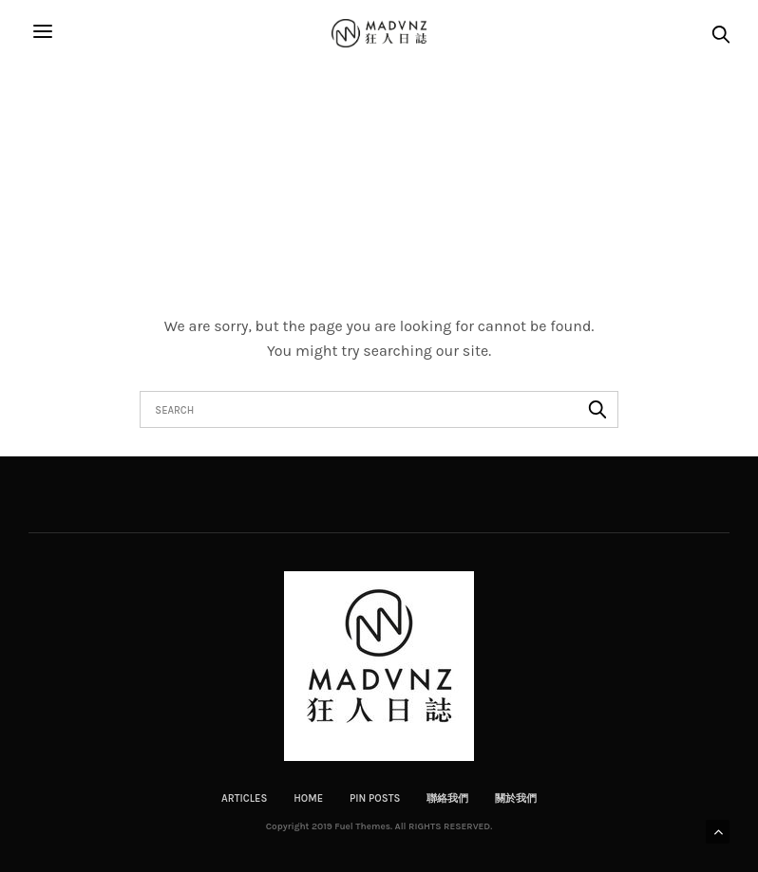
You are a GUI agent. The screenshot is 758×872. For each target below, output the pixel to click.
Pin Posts (375, 798)
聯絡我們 (447, 798)
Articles (244, 798)
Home (308, 798)
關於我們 (516, 798)
